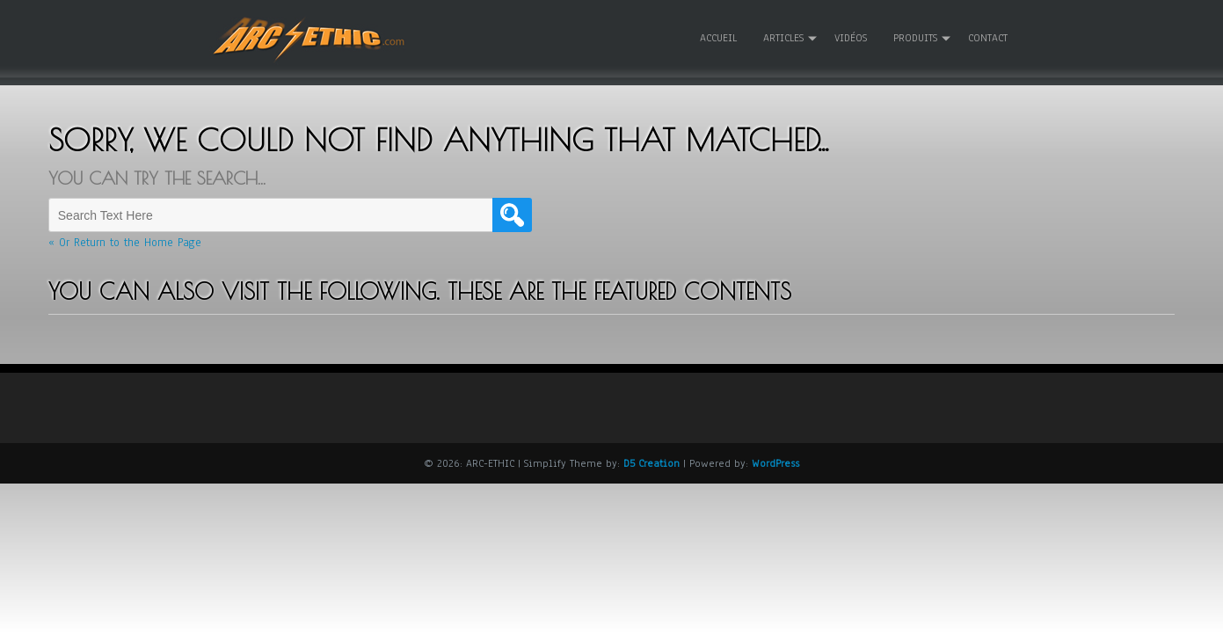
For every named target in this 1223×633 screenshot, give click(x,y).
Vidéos (850, 38)
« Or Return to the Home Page (124, 243)
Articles (783, 38)
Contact (988, 38)
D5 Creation (651, 462)
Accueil (718, 38)
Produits (915, 38)
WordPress (775, 462)
